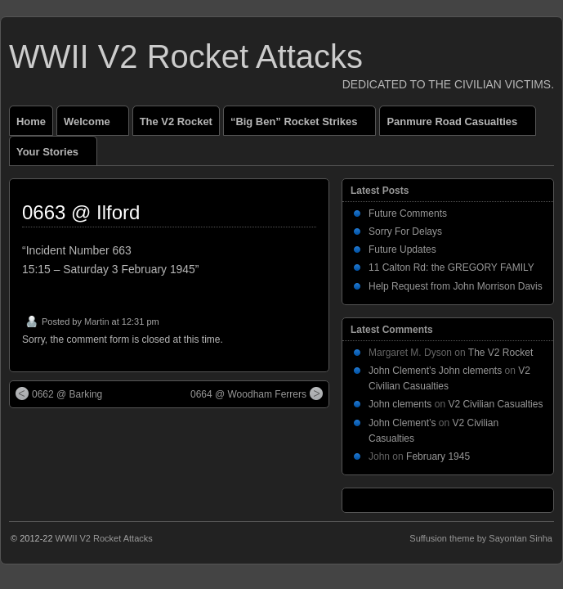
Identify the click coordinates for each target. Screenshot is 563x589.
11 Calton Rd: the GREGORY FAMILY (451, 267)
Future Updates (402, 249)
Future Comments (408, 213)
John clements (400, 404)
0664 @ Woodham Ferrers (256, 393)
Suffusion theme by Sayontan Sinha (480, 538)
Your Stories (54, 155)
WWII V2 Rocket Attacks (186, 56)
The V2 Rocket (176, 121)
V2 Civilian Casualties (495, 404)
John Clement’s (402, 423)
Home (31, 121)
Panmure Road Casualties (459, 125)
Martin (96, 321)
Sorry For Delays (405, 231)
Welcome (94, 125)
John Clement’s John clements (435, 370)
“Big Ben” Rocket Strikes (300, 125)
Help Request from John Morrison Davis (456, 286)
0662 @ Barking (59, 393)
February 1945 (438, 456)
